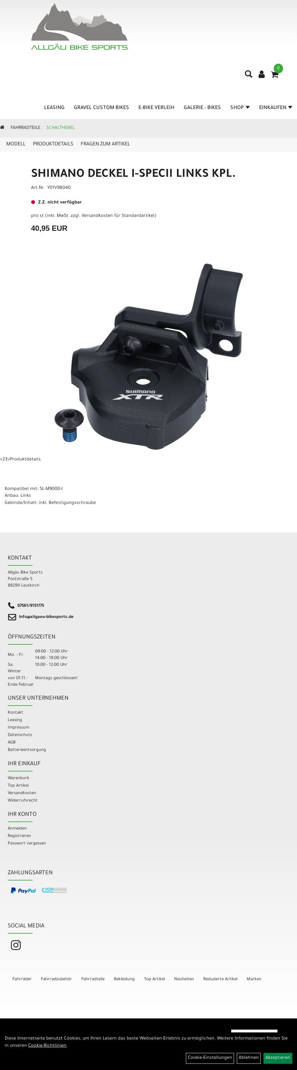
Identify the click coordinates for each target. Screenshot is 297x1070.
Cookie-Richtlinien (47, 1046)
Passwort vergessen (27, 843)
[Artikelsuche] (248, 76)
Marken (254, 979)
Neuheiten (184, 979)
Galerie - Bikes (202, 108)
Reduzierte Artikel (220, 979)
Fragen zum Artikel (105, 144)
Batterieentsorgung (27, 750)
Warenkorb (18, 778)
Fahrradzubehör (56, 979)
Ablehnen (249, 1058)
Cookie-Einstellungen (210, 1058)
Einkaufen (275, 108)
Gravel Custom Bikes (101, 108)
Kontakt (15, 713)
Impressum (18, 727)
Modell (15, 144)
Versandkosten (22, 793)
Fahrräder (22, 979)
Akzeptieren (277, 1058)
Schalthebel (60, 128)
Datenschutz (20, 735)
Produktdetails (53, 144)
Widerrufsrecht (23, 800)
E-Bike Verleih (156, 108)
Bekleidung (124, 979)
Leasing (54, 108)
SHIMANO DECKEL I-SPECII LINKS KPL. (133, 175)
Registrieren (19, 836)
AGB (12, 742)
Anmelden (17, 828)
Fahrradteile (25, 128)
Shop (240, 108)
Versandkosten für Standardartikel (118, 216)
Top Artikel (18, 786)
